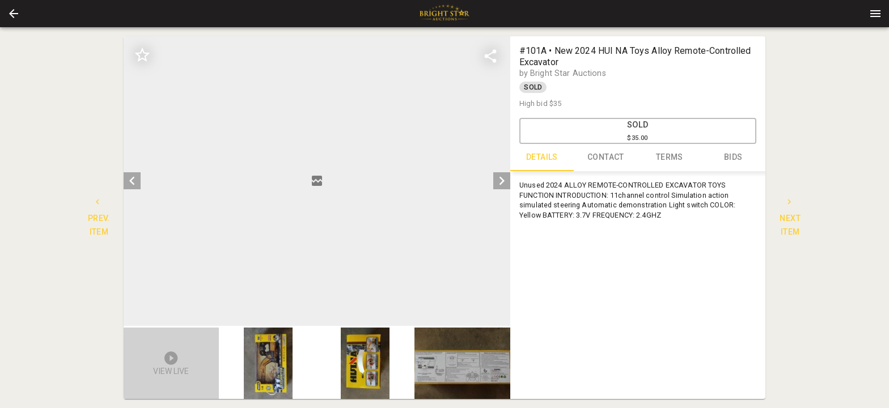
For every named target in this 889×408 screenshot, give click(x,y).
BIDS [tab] (733, 157)
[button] (13, 13)
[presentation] (444, 13)
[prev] (132, 180)
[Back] (13, 13)
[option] (317, 181)
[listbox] (317, 181)
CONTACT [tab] (606, 157)
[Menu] (875, 13)
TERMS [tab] (670, 157)
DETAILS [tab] (542, 157)
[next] (501, 180)
